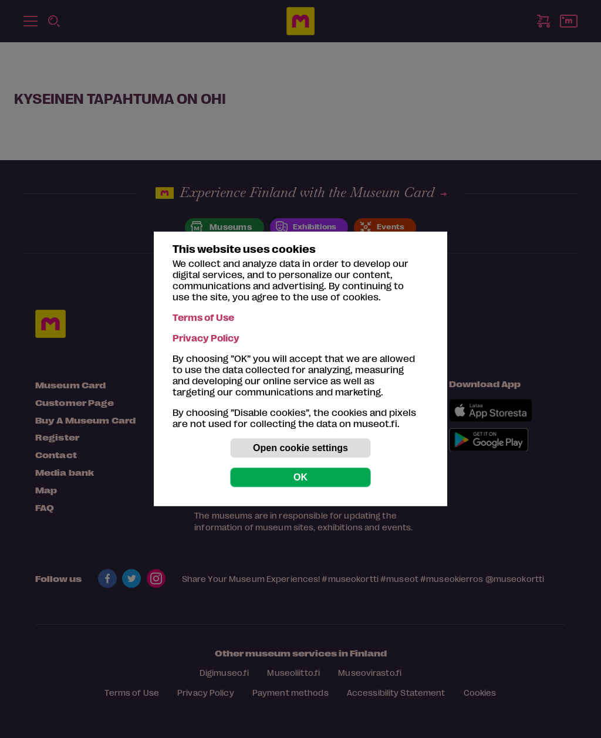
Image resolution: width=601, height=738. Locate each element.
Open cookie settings (300, 448)
